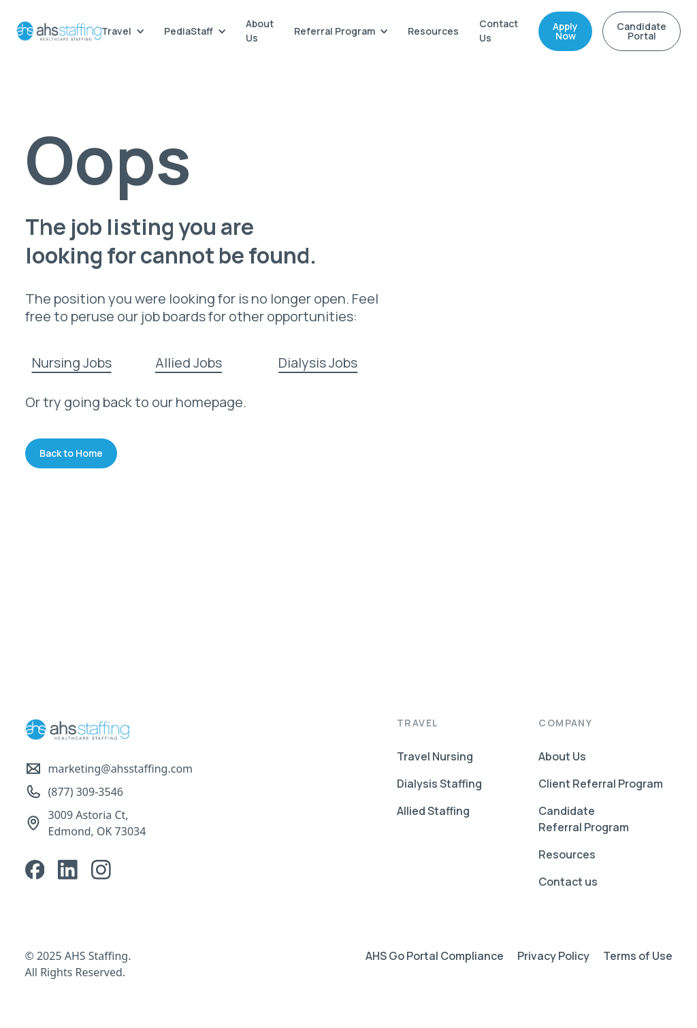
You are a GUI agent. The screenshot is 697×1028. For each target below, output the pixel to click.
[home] (58, 31)
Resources (433, 31)
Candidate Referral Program (583, 819)
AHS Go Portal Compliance (435, 955)
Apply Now (565, 31)
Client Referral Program (600, 783)
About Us (260, 30)
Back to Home (71, 453)
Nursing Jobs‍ (72, 362)
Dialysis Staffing (439, 783)
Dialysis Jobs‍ (317, 362)
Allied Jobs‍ (188, 362)
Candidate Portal (641, 31)
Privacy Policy (553, 955)
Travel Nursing (435, 756)
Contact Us (498, 30)
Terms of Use (637, 955)
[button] (122, 31)
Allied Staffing (433, 810)
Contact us (568, 881)
